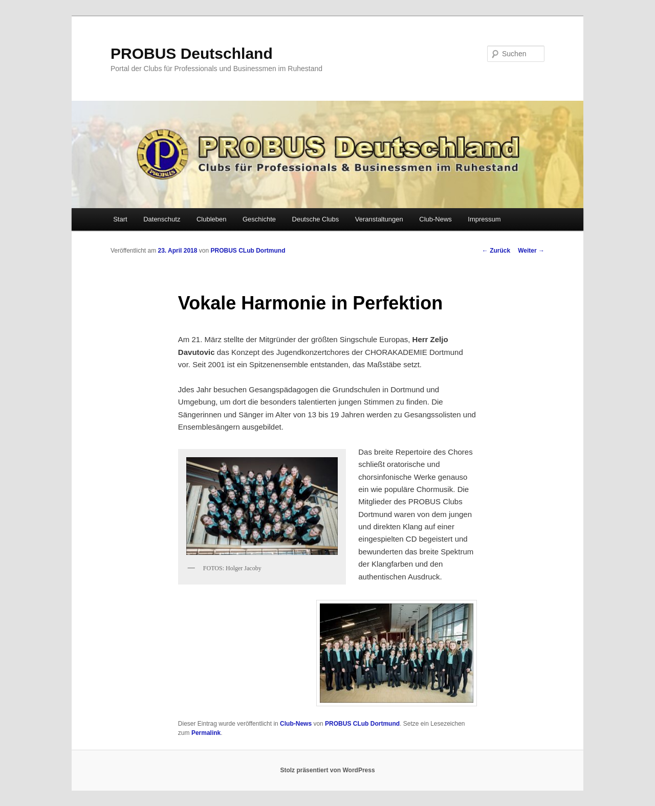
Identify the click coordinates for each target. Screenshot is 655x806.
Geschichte (259, 219)
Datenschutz (161, 219)
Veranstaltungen (379, 219)
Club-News (435, 219)
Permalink (206, 732)
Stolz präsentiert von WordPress (327, 770)
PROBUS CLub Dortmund (247, 250)
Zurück (496, 250)
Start (120, 219)
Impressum (484, 219)
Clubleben (211, 219)
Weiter (531, 250)
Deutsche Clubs (315, 219)
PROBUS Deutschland (192, 53)
